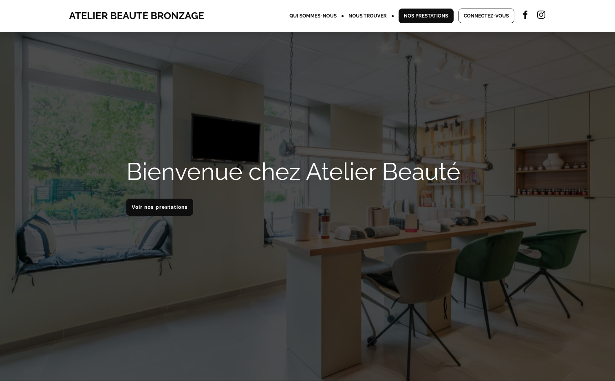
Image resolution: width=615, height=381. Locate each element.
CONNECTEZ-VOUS (486, 16)
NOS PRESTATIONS (426, 16)
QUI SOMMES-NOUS (313, 16)
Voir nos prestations (160, 207)
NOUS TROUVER (367, 16)
